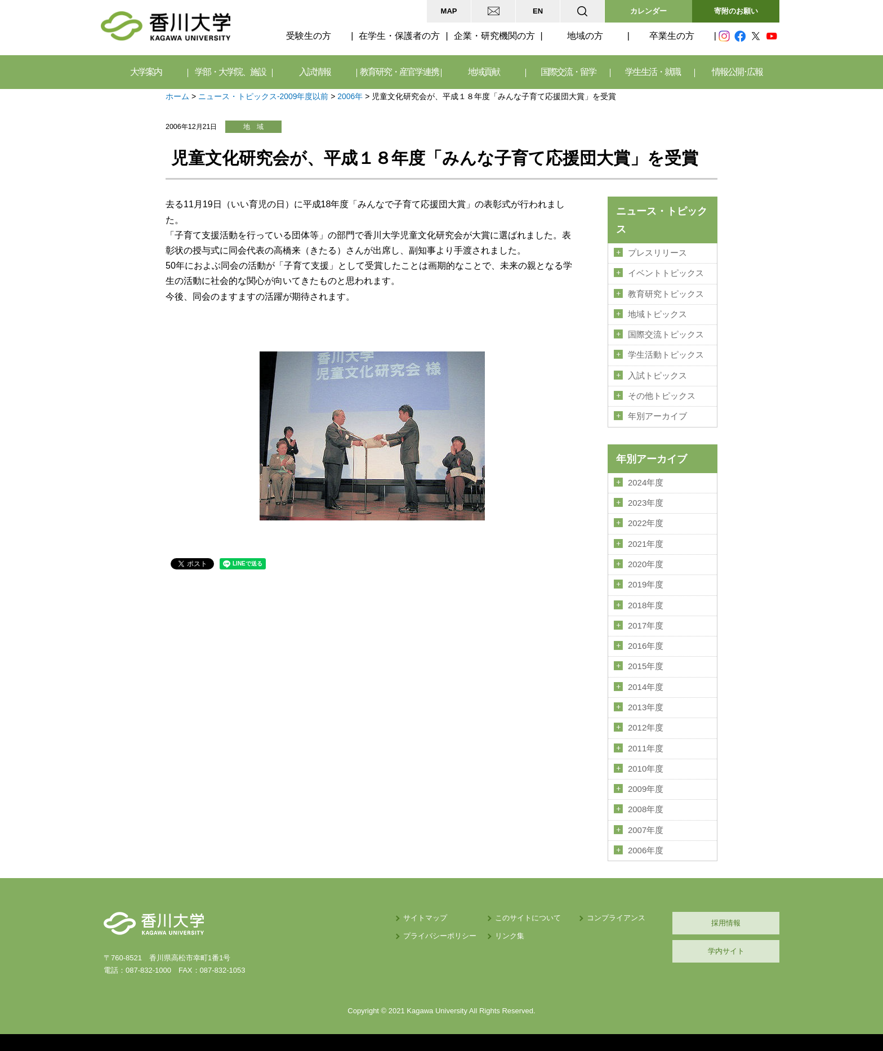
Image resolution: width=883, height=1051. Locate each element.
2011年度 (645, 748)
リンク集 (509, 936)
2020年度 (645, 564)
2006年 (350, 96)
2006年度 (645, 850)
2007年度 (645, 830)
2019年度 (645, 584)
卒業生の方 (671, 36)
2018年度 (645, 605)
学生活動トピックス (666, 354)
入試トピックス (657, 375)
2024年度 (645, 482)
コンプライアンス (616, 918)
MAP (449, 11)
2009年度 (645, 789)
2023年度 (645, 502)
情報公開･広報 (737, 72)
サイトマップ (425, 918)
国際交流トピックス (666, 334)
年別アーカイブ (657, 416)
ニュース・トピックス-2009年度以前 (263, 96)
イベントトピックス (666, 273)
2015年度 (645, 666)
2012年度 (645, 727)
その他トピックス (661, 395)
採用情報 (726, 923)
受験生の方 (308, 36)
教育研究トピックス (666, 294)
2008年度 (645, 809)
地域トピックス (657, 314)
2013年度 (645, 707)
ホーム (177, 96)
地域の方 (585, 36)
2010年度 (645, 768)
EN (538, 11)
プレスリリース (657, 252)
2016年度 (645, 646)
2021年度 (645, 544)
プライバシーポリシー (439, 936)
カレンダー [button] (648, 11)
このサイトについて (528, 918)
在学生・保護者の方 (399, 36)
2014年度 (645, 687)
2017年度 (645, 625)
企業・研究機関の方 (494, 36)
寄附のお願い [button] (736, 11)
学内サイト (726, 951)
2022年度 (645, 523)
